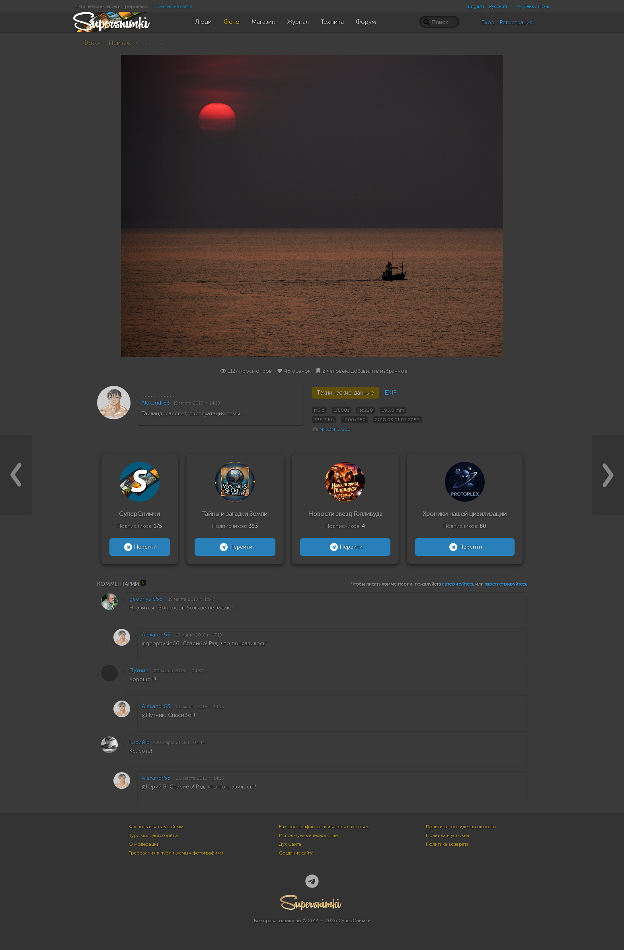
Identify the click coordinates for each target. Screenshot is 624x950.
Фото (91, 43)
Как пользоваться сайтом (156, 826)
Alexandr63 (155, 402)
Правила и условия (447, 835)
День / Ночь (530, 6)
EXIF (390, 392)
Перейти (139, 547)
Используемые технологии (308, 835)
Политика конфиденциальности (461, 826)
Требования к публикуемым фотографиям (176, 853)
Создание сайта (296, 853)
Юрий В (139, 742)
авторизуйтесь (458, 584)
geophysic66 (146, 599)
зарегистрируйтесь (506, 584)
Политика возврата (447, 844)
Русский (498, 6)
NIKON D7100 (335, 429)
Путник (138, 670)
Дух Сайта (290, 844)
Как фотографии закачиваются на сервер (324, 826)
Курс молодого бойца (153, 835)
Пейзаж (120, 43)
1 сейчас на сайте (173, 6)
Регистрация (516, 22)
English (476, 6)
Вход (488, 22)
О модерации (144, 844)
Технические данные (345, 392)
